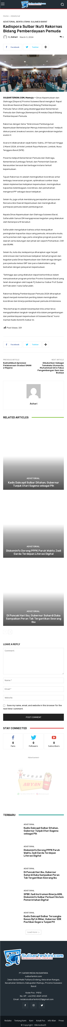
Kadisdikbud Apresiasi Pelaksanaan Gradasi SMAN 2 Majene (17, 365)
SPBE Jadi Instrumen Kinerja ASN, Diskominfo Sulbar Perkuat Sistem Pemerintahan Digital (44, 897)
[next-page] (10, 632)
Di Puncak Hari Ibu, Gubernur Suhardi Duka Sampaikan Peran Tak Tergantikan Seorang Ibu (33, 618)
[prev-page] (5, 632)
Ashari (14, 37)
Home (6, 16)
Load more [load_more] (33, 932)
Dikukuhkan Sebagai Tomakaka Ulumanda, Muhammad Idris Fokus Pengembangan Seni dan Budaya (51, 368)
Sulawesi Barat (39, 22)
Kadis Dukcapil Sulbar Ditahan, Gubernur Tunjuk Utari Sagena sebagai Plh (33, 484)
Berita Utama (23, 22)
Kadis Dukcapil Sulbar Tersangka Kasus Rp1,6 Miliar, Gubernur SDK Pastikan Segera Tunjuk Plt (42, 919)
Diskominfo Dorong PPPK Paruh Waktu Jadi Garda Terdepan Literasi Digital (33, 552)
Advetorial (15, 16)
